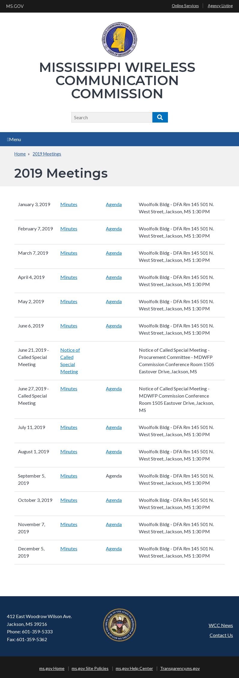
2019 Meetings (47, 153)
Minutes (68, 204)
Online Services (185, 5)
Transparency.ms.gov (180, 668)
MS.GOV (15, 6)
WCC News (221, 625)
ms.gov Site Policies (90, 668)
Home (20, 153)
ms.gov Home (51, 668)
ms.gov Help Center (134, 668)
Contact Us (221, 635)
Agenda (114, 204)
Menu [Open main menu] (14, 139)
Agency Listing (220, 5)
